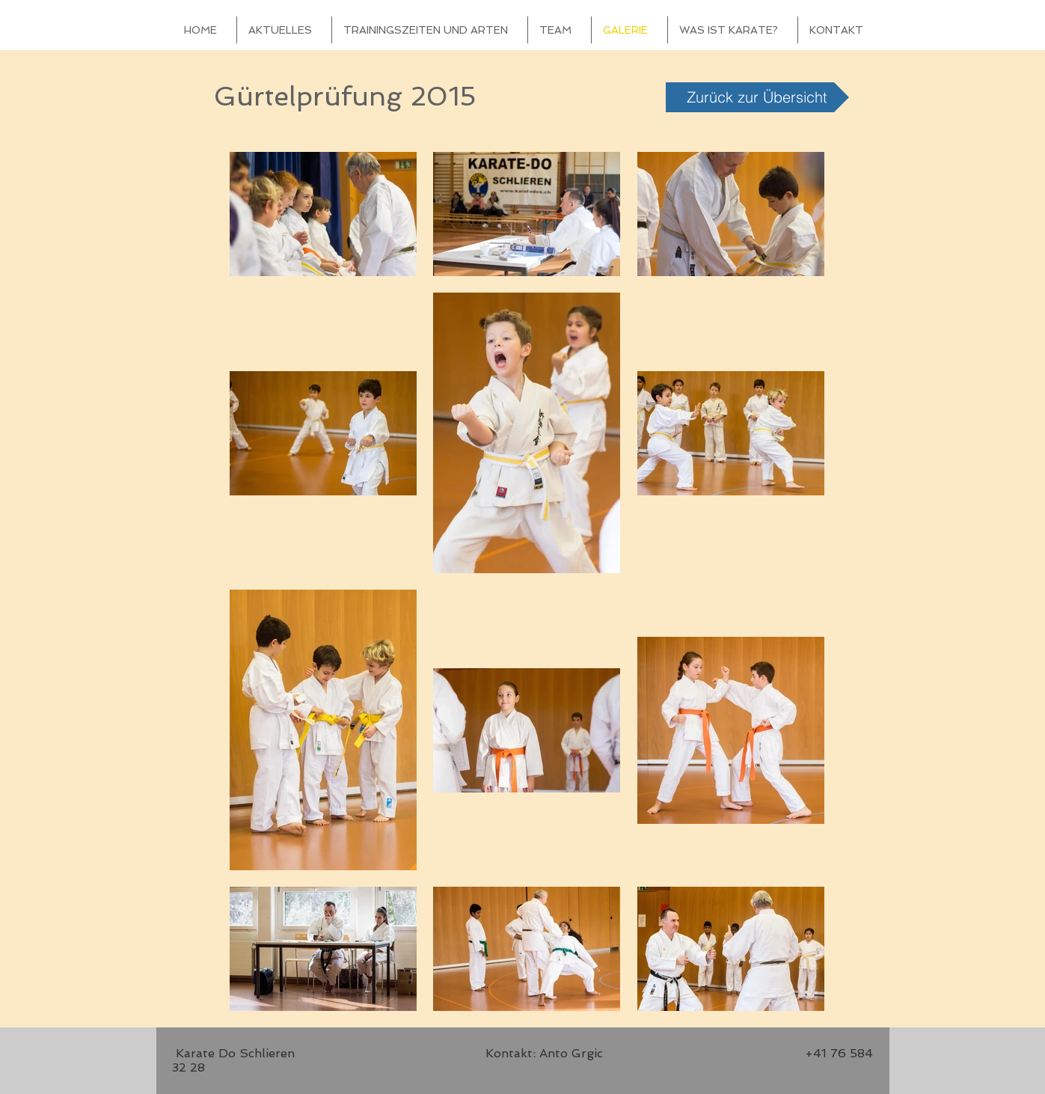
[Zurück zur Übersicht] (757, 97)
